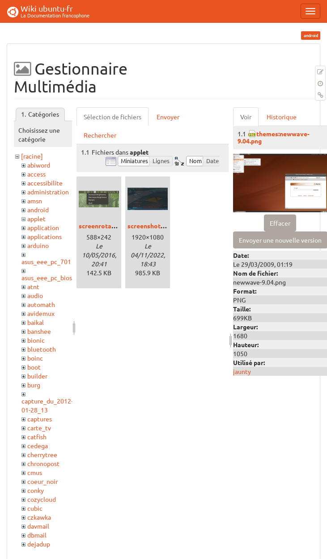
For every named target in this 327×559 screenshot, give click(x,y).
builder (37, 376)
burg (33, 385)
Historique (282, 117)
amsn (34, 201)
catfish (37, 437)
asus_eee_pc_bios (46, 277)
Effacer (280, 223)
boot (34, 367)
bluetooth (41, 349)
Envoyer (168, 117)
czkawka (39, 517)
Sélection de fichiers (112, 117)
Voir (245, 117)
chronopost (43, 463)
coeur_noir (42, 481)
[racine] (32, 156)
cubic (34, 508)
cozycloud (41, 499)
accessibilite (45, 183)
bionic (36, 340)
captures (39, 419)
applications (44, 236)
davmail (38, 526)
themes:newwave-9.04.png (274, 137)
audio (35, 295)
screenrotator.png (105, 226)
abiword (38, 165)
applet (36, 218)
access (36, 174)
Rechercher (100, 135)
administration (48, 192)
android (38, 210)
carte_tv (39, 428)
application (43, 227)
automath (41, 304)
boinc (35, 358)
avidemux (41, 313)
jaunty (242, 371)
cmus (34, 472)
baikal (35, 322)
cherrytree (42, 454)
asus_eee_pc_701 (46, 261)
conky (35, 490)
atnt (33, 286)
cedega (37, 445)
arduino (38, 245)
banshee (39, 331)
